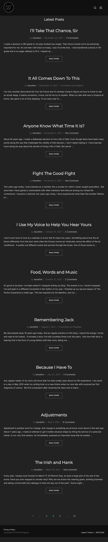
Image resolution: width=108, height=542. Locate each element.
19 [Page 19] (74, 520)
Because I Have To (54, 372)
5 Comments (72, 43)
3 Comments (69, 379)
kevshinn (37, 43)
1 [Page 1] (32, 520)
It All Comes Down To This (54, 83)
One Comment (71, 138)
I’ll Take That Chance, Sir (54, 35)
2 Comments (71, 236)
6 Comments (69, 427)
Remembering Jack (54, 324)
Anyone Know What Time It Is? (53, 130)
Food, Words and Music (53, 277)
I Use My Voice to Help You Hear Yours (53, 229)
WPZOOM (100, 537)
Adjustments (54, 419)
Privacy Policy (9, 534)
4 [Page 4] (46, 520)
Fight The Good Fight (54, 178)
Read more (55, 63)
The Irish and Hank (54, 467)
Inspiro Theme (87, 537)
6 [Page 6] (60, 520)
